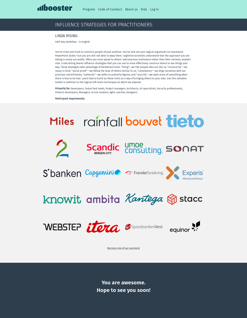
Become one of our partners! (123, 248)
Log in (154, 9)
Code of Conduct (110, 9)
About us (131, 9)
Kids (144, 9)
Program (89, 9)
